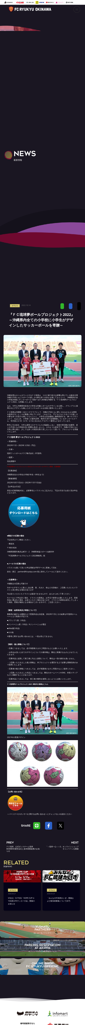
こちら (46, 684)
